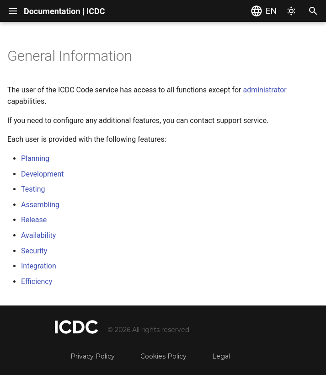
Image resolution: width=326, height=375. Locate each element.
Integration (38, 266)
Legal (221, 356)
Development (42, 174)
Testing (33, 189)
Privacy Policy (92, 356)
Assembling (40, 204)
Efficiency (36, 281)
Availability (38, 235)
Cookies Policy (163, 356)
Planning (35, 158)
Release (34, 219)
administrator (264, 90)
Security (34, 250)
